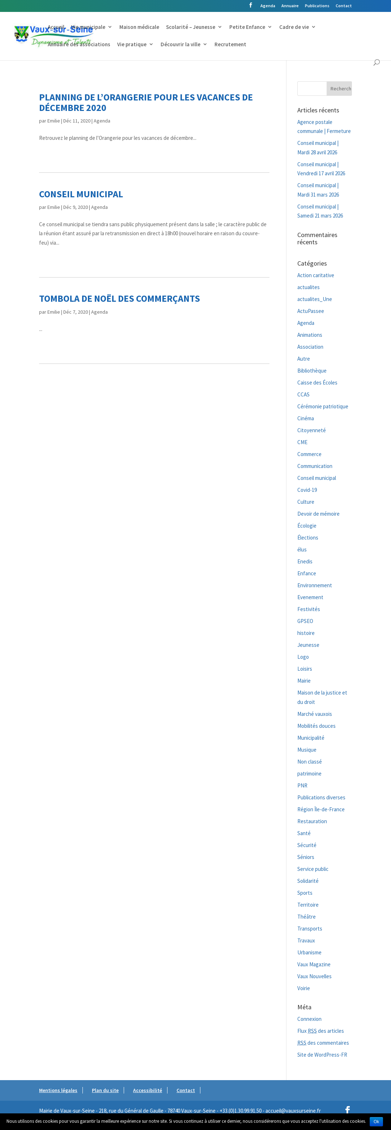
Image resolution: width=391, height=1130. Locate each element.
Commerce (309, 454)
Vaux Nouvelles (314, 976)
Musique (306, 749)
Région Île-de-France (321, 809)
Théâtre (306, 916)
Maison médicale (139, 27)
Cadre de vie (294, 27)
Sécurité (306, 845)
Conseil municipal (81, 194)
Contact (344, 6)
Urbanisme (309, 952)
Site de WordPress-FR (322, 1054)
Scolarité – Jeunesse (190, 27)
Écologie (306, 525)
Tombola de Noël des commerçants (119, 298)
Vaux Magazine (314, 964)
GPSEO (305, 621)
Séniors (305, 857)
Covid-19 (307, 489)
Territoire (308, 904)
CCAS (303, 394)
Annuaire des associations (79, 45)
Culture (305, 501)
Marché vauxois (314, 713)
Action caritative (315, 275)
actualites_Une (314, 299)
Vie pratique (131, 45)
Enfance (306, 573)
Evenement (310, 597)
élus (302, 549)
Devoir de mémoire (318, 513)
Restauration (312, 821)
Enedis (305, 561)
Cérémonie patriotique (322, 406)
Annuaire (290, 6)
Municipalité (310, 737)
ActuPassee (310, 311)
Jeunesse (308, 644)
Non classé (309, 761)
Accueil (56, 27)
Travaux (306, 940)
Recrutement (230, 45)
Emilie (53, 120)
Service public (312, 868)
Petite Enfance (247, 27)
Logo (303, 656)
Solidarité (308, 880)
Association (310, 346)
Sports (305, 892)
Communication (314, 466)
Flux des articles (320, 1030)
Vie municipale (88, 27)
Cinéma (305, 418)
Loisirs (304, 668)
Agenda (267, 6)
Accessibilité (147, 1090)
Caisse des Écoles (317, 382)
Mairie (304, 680)
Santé (304, 833)
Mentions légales (58, 1090)
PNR (302, 785)
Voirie (303, 988)
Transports (309, 928)
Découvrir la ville (180, 45)
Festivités (308, 609)
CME (302, 442)
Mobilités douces (316, 725)
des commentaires (323, 1042)
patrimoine (309, 773)
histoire (306, 633)
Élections (307, 537)
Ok (376, 1121)
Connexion (309, 1018)
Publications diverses (321, 797)
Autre (303, 358)
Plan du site (105, 1090)
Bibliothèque (312, 370)
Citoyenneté (311, 430)
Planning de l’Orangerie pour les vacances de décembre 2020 (146, 102)
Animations (309, 334)
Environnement (314, 585)
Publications (317, 6)
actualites (308, 287)
